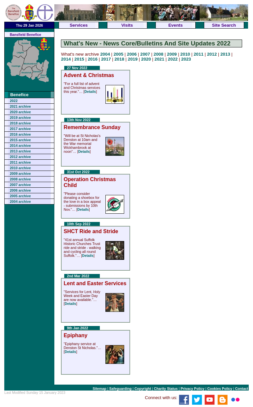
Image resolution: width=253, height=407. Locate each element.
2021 (159, 59)
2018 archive (20, 123)
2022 (14, 101)
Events (175, 25)
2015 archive (20, 140)
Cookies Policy (219, 389)
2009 (172, 54)
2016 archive (20, 134)
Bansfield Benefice (25, 35)
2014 (66, 59)
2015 (79, 59)
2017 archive (20, 129)
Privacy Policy (192, 389)
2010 (185, 54)
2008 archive (20, 179)
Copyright (142, 389)
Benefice (19, 94)
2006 (132, 54)
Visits (127, 25)
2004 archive (20, 202)
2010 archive (20, 168)
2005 (119, 54)
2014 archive (20, 146)
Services (79, 25)
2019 (133, 59)
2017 (106, 59)
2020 (146, 59)
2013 (225, 54)
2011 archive (20, 162)
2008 (158, 54)
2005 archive (20, 196)
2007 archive (20, 185)
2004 (105, 54)
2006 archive (20, 190)
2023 (186, 59)
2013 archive (20, 151)
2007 (145, 54)
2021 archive (20, 106)
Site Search (224, 25)
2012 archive (20, 157)
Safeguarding (120, 389)
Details (90, 92)
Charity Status (166, 389)
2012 (212, 54)
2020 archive (20, 112)
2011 (199, 54)
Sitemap (99, 389)
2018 (119, 59)
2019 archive (20, 118)
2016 (93, 59)
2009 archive (20, 174)
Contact (241, 389)
